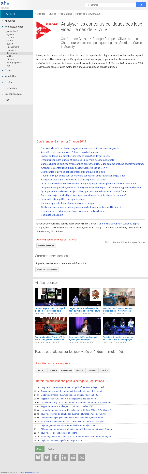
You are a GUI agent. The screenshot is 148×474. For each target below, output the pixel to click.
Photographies (14, 62)
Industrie (104, 370)
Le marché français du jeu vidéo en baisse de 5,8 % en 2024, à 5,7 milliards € (72, 410)
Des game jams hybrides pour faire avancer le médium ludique (73, 211)
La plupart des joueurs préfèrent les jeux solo (58, 440)
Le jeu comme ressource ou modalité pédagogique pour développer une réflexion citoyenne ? (89, 183)
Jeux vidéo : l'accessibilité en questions (55, 433)
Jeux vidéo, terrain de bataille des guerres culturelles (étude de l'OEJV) (70, 414)
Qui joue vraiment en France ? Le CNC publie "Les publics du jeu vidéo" (69, 387)
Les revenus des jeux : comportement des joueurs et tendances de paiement (72, 402)
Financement (13, 47)
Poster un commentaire (47, 269)
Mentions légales (32, 473)
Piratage (79, 370)
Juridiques (12, 53)
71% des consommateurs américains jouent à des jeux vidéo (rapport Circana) (73, 429)
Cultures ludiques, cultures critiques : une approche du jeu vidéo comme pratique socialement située (93, 164)
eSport (10, 44)
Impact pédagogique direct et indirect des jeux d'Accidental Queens (76, 156)
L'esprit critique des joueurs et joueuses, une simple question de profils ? (78, 160)
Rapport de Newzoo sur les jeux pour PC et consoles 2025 (63, 406)
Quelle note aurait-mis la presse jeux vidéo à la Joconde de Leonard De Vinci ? (81, 207)
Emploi (7, 82)
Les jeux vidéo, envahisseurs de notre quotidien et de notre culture (84, 309)
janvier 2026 (12, 31)
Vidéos (10, 56)
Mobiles (53, 370)
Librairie (10, 59)
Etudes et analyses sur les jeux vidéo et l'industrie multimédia (80, 352)
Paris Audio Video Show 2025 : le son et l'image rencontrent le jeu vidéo (50, 340)
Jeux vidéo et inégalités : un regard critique (63, 199)
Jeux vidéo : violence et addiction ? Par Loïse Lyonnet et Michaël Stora (69, 421)
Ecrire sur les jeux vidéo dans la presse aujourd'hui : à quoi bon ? (73, 172)
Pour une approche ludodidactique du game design (67, 203)
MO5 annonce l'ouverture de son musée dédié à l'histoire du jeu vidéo (118, 311)
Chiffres (10, 37)
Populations (66, 370)
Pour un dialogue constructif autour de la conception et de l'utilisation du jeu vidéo (83, 175)
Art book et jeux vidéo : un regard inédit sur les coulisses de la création (50, 311)
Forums (7, 70)
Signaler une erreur (46, 245)
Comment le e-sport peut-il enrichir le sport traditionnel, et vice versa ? (69, 418)
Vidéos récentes (46, 283)
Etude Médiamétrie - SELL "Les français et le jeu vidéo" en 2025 (66, 395)
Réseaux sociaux (12, 94)
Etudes (10, 40)
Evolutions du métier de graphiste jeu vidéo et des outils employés (118, 338)
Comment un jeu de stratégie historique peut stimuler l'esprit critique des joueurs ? (83, 195)
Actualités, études (12, 26)
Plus (5, 100)
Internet (41, 370)
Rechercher (11, 88)
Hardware (11, 50)
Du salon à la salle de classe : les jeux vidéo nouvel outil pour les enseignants (80, 148)
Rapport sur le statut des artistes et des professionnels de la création (69, 391)
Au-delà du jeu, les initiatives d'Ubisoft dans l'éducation (69, 152)
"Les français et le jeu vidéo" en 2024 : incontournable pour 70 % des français (72, 437)
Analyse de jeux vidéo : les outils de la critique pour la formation (73, 179)
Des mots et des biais (52, 215)
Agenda (10, 34)
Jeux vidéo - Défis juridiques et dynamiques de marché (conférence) (83, 340)
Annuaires (8, 20)
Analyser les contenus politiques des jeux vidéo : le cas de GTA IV (74, 168)
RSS (9, 65)
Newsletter (9, 76)
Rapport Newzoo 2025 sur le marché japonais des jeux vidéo (65, 399)
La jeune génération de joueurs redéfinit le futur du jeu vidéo (64, 425)
